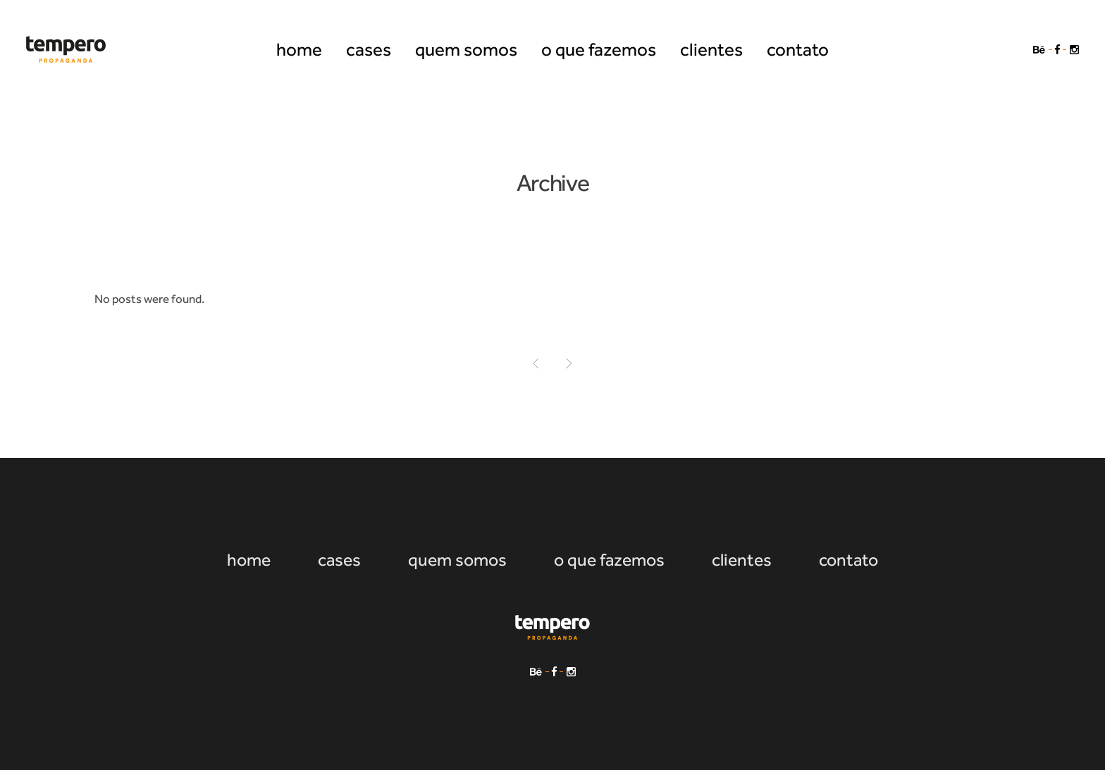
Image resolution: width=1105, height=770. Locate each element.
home (249, 560)
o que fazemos (609, 560)
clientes (742, 560)
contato (848, 560)
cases (339, 560)
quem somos (457, 560)
